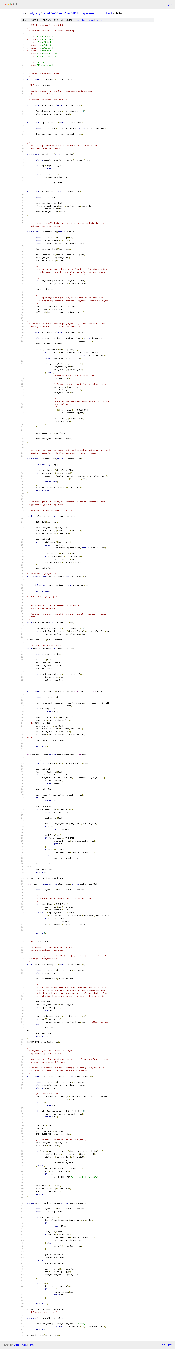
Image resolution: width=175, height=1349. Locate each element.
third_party (33, 13)
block (109, 13)
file (76, 20)
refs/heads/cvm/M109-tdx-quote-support (76, 13)
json (170, 1345)
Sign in (169, 4)
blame (91, 20)
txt (163, 1345)
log (83, 20)
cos (22, 13)
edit (99, 20)
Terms (31, 1345)
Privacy (24, 1345)
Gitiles (16, 1345)
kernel (46, 13)
